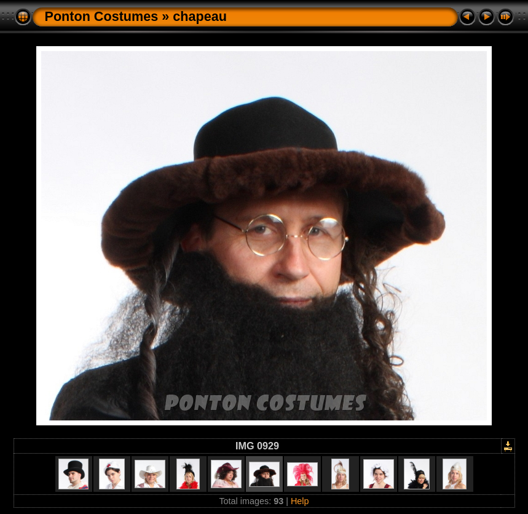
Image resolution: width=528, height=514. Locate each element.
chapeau (200, 16)
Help (300, 501)
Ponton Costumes (102, 16)
